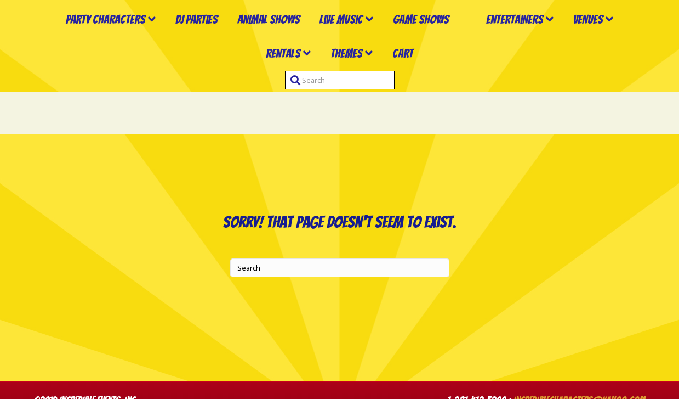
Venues (251, 95)
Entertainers (585, 41)
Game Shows (410, 41)
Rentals (313, 95)
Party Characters (94, 41)
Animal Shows (257, 41)
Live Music (330, 41)
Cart (433, 95)
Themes (376, 95)
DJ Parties (185, 41)
